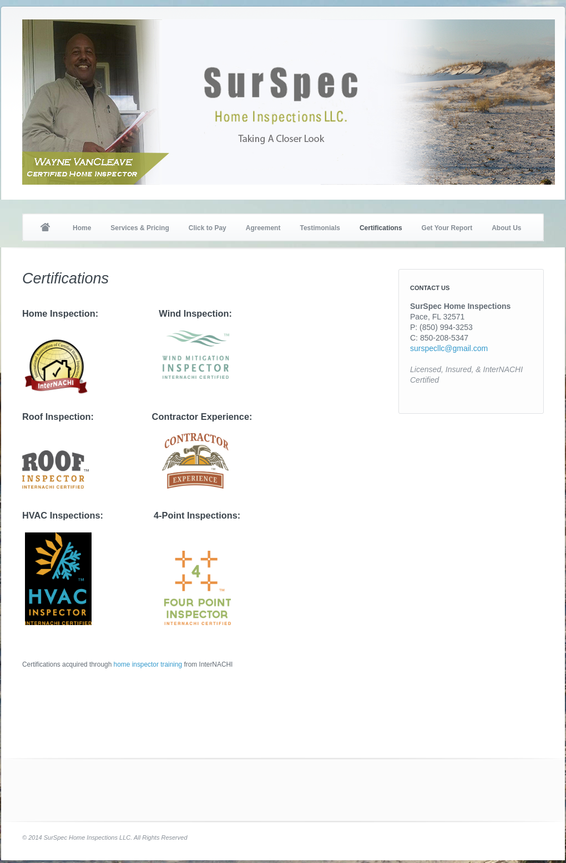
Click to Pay (207, 228)
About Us (506, 228)
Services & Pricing (139, 228)
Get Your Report (447, 228)
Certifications (381, 228)
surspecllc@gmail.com (449, 348)
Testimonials (320, 228)
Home (45, 228)
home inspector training (148, 664)
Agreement (263, 228)
